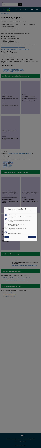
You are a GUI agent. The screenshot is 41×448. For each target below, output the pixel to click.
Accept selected (32, 236)
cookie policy (12, 211)
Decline (7, 236)
